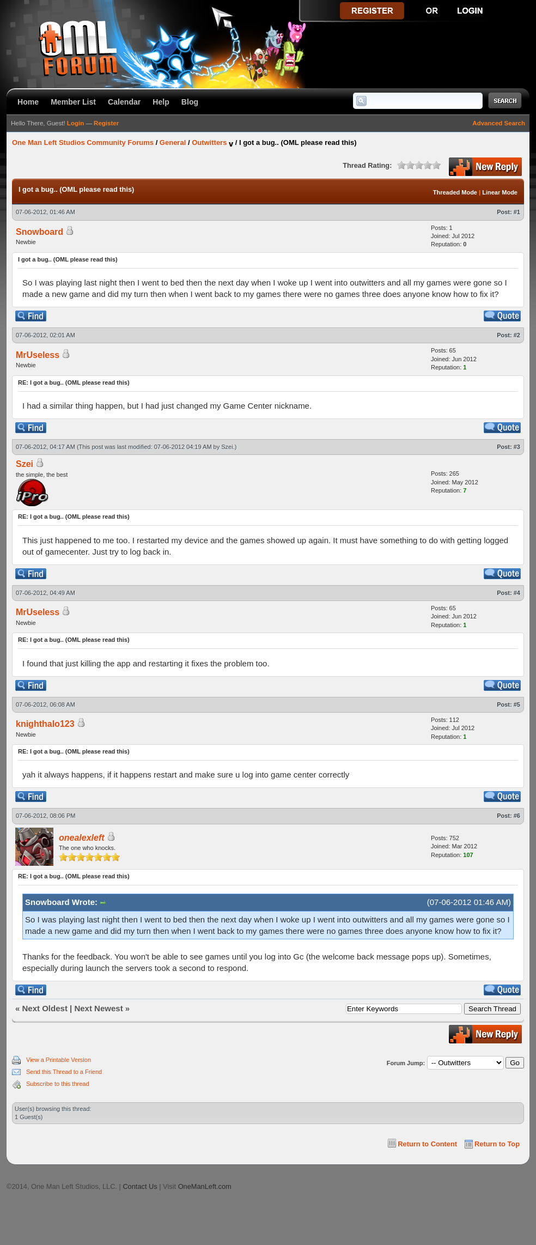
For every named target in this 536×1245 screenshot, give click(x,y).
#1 (517, 212)
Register (106, 123)
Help (161, 102)
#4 (517, 593)
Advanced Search (498, 123)
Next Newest (98, 1008)
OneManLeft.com (205, 1186)
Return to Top (497, 1144)
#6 (517, 815)
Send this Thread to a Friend (64, 1071)
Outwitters (209, 142)
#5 (517, 704)
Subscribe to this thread (57, 1083)
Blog (189, 102)
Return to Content (427, 1144)
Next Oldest (45, 1008)
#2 (517, 335)
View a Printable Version (58, 1059)
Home (28, 102)
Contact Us (140, 1186)
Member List (73, 102)
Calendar (124, 102)
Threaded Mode (455, 192)
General (173, 142)
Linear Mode (499, 192)
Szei (227, 447)
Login (75, 123)
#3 (517, 447)
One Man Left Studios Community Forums (83, 142)
